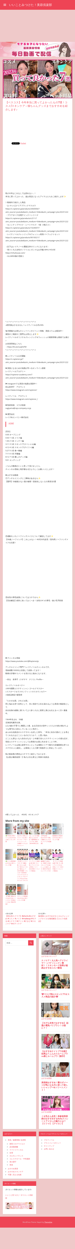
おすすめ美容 (13, 1168)
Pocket (23, 143)
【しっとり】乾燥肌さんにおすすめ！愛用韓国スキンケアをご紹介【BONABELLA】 (34, 839)
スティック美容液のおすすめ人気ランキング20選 (22, 898)
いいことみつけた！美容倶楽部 (30, 5)
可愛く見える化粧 (15, 1174)
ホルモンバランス (16, 1156)
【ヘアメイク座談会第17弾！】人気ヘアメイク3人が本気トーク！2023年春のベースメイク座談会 (58, 866)
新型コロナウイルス (17, 1144)
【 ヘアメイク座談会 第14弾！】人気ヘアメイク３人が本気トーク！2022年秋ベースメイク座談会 (34, 866)
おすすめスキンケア (15, 1171)
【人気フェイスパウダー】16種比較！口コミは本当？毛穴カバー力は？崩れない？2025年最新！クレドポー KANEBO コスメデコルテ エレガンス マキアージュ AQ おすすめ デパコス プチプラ (22, 870)
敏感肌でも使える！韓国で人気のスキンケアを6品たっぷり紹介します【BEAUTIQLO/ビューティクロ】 (46, 866)
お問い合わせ (49, 1149)
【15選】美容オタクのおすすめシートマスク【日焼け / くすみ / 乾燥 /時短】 (10, 900)
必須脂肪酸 (14, 1147)
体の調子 (13, 1162)
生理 (11, 1153)
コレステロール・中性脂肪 (20, 1159)
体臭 (11, 1165)
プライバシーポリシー (52, 1143)
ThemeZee (48, 1222)
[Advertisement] (37, 26)
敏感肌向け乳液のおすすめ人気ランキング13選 (58, 837)
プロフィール (49, 1140)
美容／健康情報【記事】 (17, 1140)
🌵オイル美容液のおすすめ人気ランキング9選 (10, 863)
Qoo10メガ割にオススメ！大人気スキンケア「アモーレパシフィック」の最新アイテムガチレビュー (22, 840)
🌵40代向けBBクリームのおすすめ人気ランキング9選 (10, 838)
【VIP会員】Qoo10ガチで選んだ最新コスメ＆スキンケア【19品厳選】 (46, 839)
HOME (11, 423)
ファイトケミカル (16, 1150)
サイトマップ (49, 1146)
